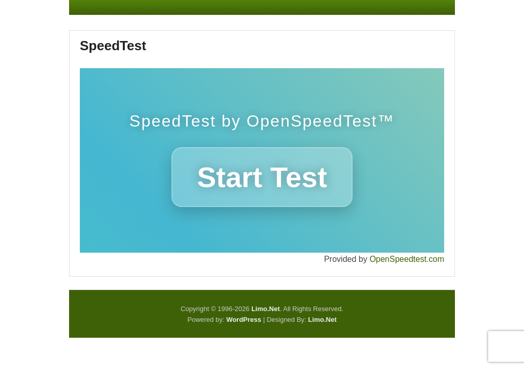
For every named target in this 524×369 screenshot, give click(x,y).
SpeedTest (113, 45)
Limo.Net (322, 319)
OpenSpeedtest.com (406, 259)
